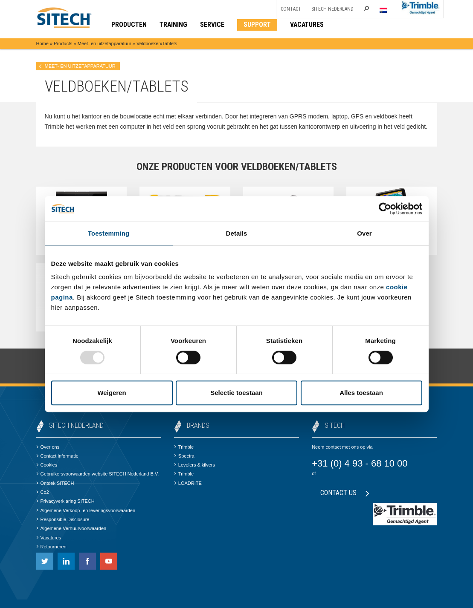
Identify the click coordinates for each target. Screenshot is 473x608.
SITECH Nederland (332, 9)
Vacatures (48, 537)
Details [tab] (236, 233)
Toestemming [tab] (109, 233)
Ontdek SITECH (55, 483)
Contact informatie (57, 455)
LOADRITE (188, 483)
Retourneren (51, 546)
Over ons (48, 447)
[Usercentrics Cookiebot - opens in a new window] (385, 208)
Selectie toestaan (236, 392)
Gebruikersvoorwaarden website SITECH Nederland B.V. (97, 473)
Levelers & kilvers (194, 464)
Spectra (184, 455)
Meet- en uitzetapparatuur (104, 43)
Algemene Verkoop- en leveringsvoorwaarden (86, 510)
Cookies (47, 464)
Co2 (42, 492)
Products (63, 43)
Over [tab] (364, 233)
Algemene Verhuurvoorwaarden (71, 528)
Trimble (184, 447)
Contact (291, 9)
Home (42, 43)
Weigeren (111, 392)
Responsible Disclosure (63, 519)
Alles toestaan (361, 392)
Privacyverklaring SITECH (65, 501)
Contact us (344, 493)
